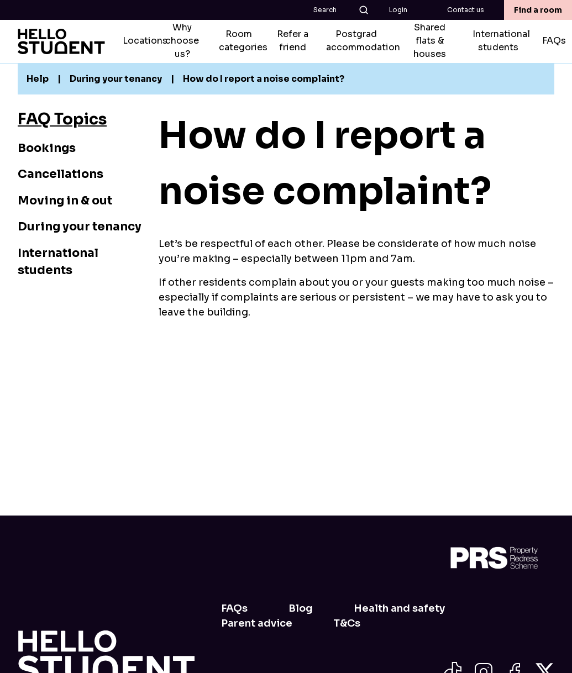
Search (341, 9)
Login (398, 10)
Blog (300, 608)
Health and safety (399, 608)
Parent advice (256, 623)
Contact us (465, 10)
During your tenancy (79, 226)
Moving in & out (65, 200)
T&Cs (346, 623)
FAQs (234, 608)
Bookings (47, 148)
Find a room (538, 10)
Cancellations (60, 174)
